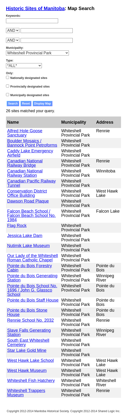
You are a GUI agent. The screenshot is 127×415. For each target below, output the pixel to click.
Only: (9, 73)
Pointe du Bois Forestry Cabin (29, 267)
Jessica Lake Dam (24, 235)
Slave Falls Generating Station (29, 332)
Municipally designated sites (29, 95)
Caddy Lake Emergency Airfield (30, 153)
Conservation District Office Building (27, 193)
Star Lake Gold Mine (26, 350)
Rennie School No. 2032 (30, 320)
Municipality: (14, 47)
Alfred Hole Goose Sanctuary (24, 133)
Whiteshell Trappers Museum (26, 392)
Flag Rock (17, 225)
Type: (9, 60)
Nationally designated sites (28, 78)
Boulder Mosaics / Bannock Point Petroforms (32, 143)
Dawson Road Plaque (28, 201)
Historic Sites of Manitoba (35, 8)
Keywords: (13, 15)
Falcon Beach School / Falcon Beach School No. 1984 (31, 215)
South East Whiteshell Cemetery (28, 342)
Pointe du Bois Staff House (33, 300)
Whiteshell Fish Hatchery (31, 380)
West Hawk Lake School (30, 360)
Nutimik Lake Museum (28, 245)
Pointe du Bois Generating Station (32, 277)
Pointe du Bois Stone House (27, 312)
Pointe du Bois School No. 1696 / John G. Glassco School (32, 290)
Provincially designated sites (30, 86)
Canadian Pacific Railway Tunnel (31, 183)
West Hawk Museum (27, 370)
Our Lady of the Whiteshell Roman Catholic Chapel (32, 257)
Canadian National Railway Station (25, 173)
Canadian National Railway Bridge (25, 163)
